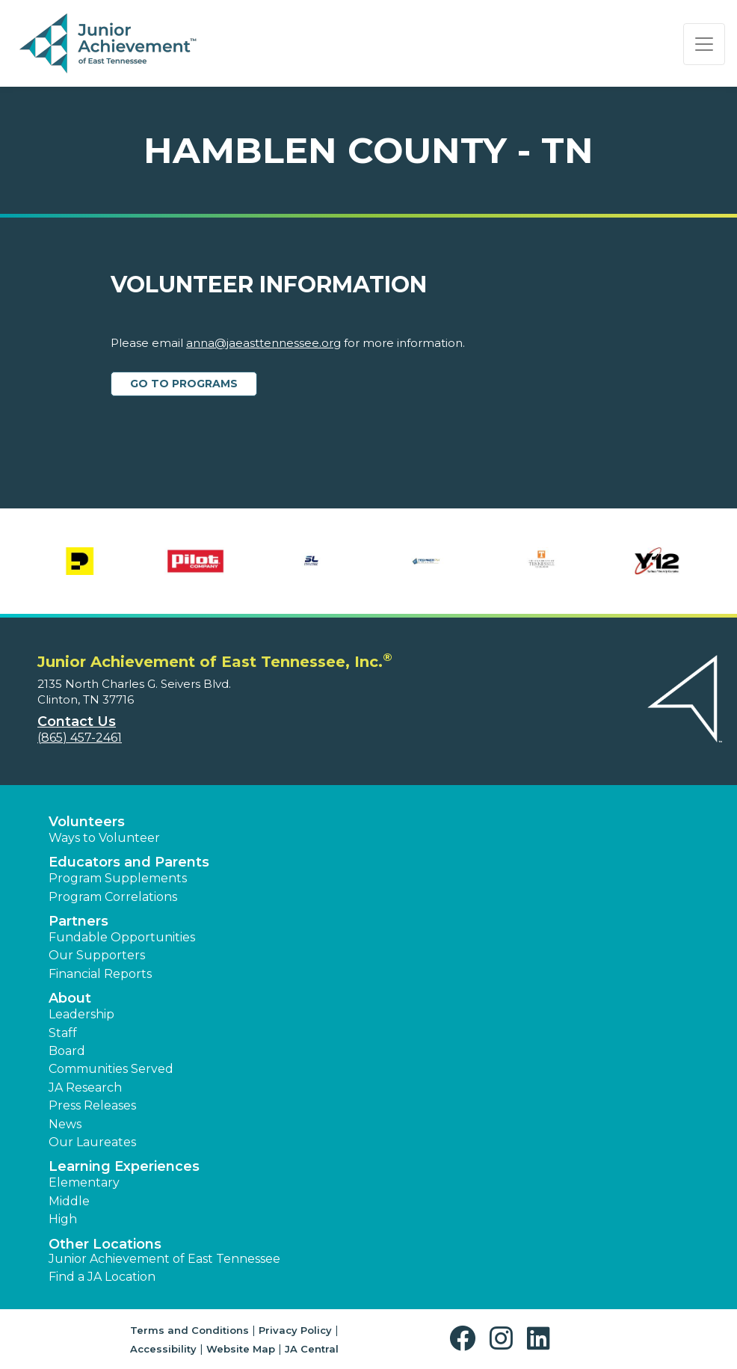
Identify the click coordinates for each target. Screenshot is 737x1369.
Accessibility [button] (163, 1349)
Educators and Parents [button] (129, 862)
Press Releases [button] (92, 1105)
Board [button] (67, 1051)
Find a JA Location (102, 1277)
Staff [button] (63, 1033)
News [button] (65, 1124)
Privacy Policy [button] (295, 1330)
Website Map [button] (240, 1349)
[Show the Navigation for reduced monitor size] (704, 44)
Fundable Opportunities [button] (122, 937)
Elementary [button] (84, 1182)
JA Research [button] (85, 1087)
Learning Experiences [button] (124, 1166)
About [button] (70, 998)
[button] (466, 1339)
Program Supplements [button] (118, 878)
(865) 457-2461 (79, 737)
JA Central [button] (312, 1349)
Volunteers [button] (87, 821)
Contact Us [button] (76, 721)
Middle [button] (69, 1201)
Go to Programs (184, 383)
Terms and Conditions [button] (189, 1330)
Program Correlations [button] (113, 897)
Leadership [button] (81, 1014)
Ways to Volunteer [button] (104, 838)
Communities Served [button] (111, 1069)
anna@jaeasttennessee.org (263, 343)
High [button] (63, 1219)
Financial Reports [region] (100, 974)
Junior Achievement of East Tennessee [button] (164, 1259)
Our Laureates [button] (92, 1142)
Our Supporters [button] (97, 955)
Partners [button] (78, 921)
